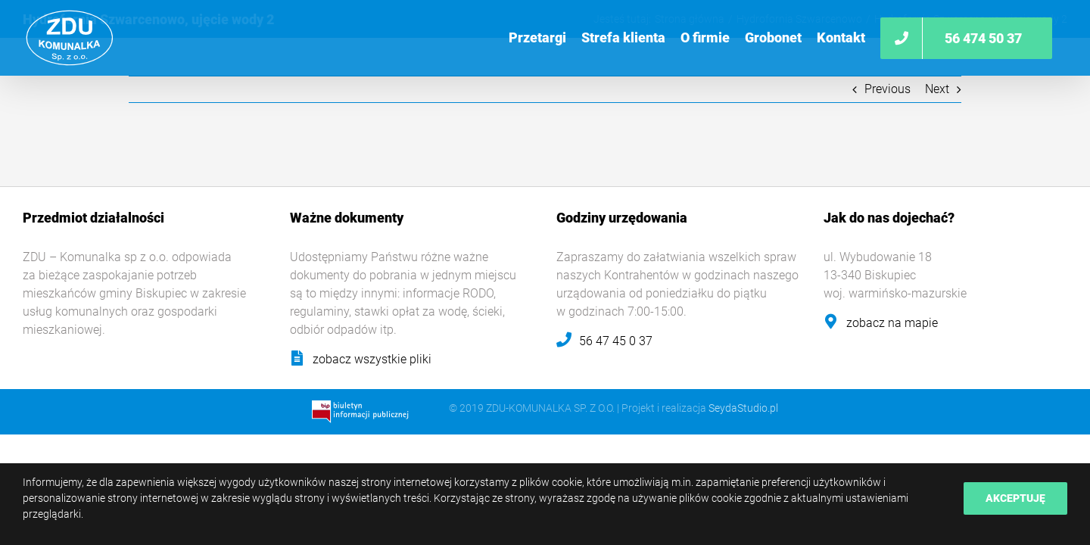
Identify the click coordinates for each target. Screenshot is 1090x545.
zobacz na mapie (892, 323)
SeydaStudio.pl (743, 408)
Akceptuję (1015, 498)
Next (937, 89)
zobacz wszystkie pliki (372, 359)
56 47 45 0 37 (615, 341)
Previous (887, 89)
